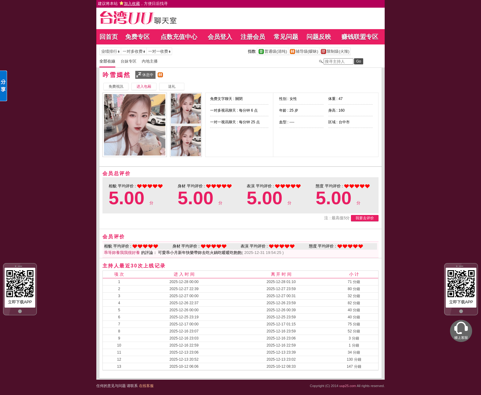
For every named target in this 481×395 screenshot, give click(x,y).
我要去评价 (365, 218)
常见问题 (286, 36)
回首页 (108, 36)
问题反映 (318, 36)
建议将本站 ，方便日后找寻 (133, 3)
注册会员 (252, 36)
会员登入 (220, 36)
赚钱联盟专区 (359, 36)
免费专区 (137, 36)
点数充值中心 (178, 36)
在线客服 (146, 386)
